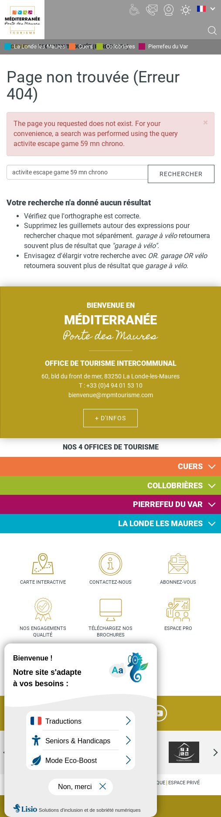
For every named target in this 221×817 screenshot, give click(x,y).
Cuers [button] (190, 466)
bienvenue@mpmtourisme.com (110, 394)
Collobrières (120, 46)
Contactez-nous (110, 582)
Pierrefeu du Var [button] (168, 504)
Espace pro (178, 628)
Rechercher (181, 173)
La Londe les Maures (39, 46)
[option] (184, 752)
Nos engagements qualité (43, 632)
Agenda (207, 806)
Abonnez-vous (178, 582)
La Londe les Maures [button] (160, 523)
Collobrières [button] (175, 485)
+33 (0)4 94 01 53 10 (114, 385)
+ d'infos (110, 418)
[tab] (110, 466)
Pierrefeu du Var (168, 46)
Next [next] (208, 752)
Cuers (85, 46)
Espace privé (184, 782)
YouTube (158, 713)
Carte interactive (43, 582)
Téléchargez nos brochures (110, 632)
